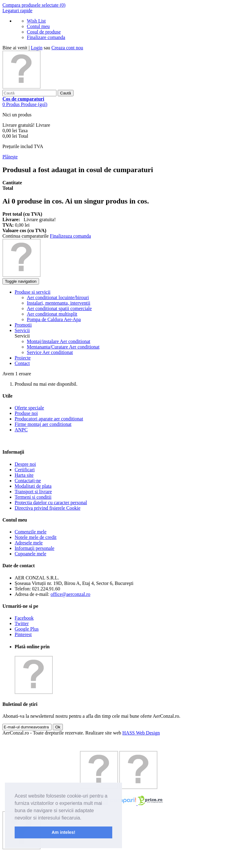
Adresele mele (29, 542)
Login (36, 47)
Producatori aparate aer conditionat (49, 418)
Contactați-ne (28, 480)
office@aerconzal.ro (70, 594)
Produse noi (26, 413)
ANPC (21, 429)
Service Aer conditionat (50, 352)
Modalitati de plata (33, 486)
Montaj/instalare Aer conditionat (58, 341)
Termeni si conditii (33, 497)
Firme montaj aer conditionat (43, 424)
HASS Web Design (141, 732)
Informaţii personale (34, 548)
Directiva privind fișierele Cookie (47, 508)
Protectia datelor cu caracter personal (51, 502)
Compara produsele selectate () (34, 5)
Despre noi (25, 464)
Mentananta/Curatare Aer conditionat (63, 346)
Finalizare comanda (46, 37)
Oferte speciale (29, 407)
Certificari (25, 469)
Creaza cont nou (67, 47)
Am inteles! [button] (63, 832)
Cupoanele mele (30, 553)
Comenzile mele (30, 531)
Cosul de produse (44, 31)
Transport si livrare (33, 491)
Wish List (36, 20)
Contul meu (38, 26)
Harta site (24, 475)
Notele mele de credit (35, 537)
